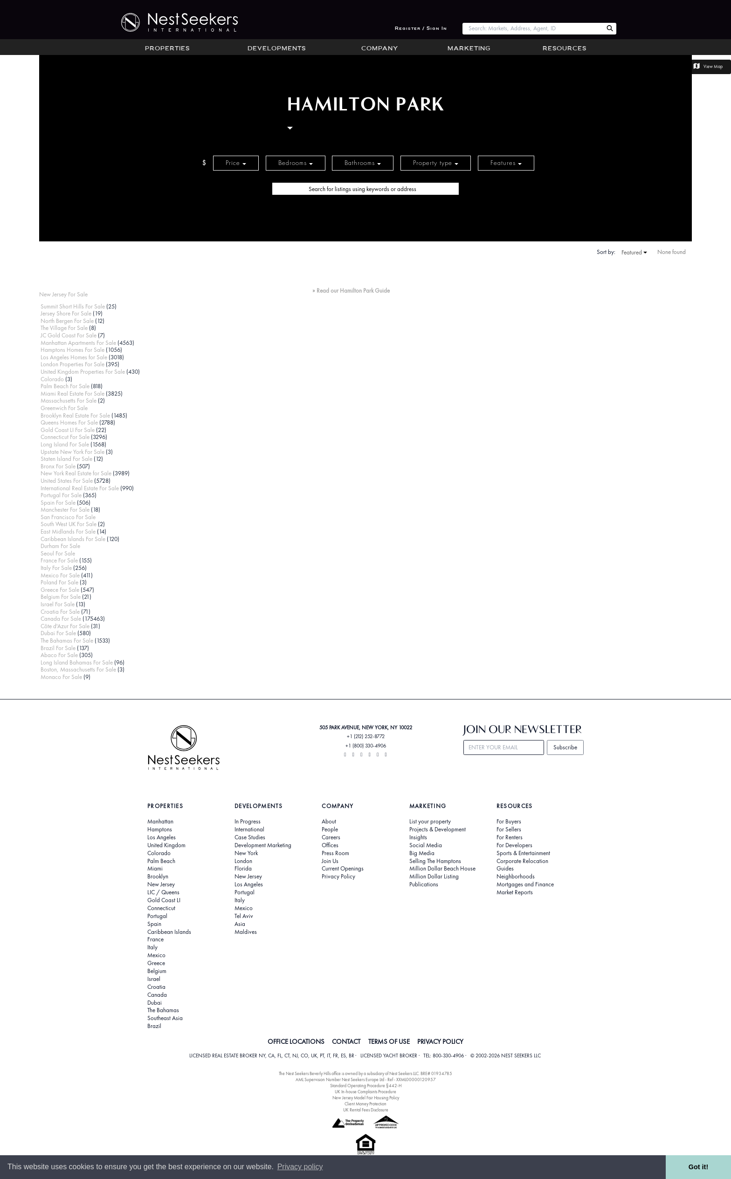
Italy (152, 947)
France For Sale (59, 560)
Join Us (330, 861)
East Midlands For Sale (68, 531)
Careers (331, 837)
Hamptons (159, 829)
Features (506, 163)
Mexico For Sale (60, 575)
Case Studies (249, 837)
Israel (153, 979)
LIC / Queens (163, 892)
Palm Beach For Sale (65, 386)
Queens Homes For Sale (69, 422)
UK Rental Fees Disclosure (365, 1110)
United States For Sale (67, 481)
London (243, 861)
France (155, 939)
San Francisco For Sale (68, 517)
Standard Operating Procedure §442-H (365, 1086)
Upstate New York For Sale (72, 452)
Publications (423, 884)
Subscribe (565, 747)
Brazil (154, 1026)
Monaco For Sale (61, 677)
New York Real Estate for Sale (76, 473)
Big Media (421, 853)
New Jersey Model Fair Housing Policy (365, 1098)
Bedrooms (295, 163)
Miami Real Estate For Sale (72, 394)
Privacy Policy (338, 876)
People (330, 829)
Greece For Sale (60, 590)
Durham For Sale (60, 546)
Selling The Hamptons (435, 861)
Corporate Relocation (522, 861)
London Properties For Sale (72, 364)
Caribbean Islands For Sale (73, 539)
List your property (430, 821)
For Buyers (509, 821)
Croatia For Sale (60, 612)
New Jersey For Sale (63, 294)
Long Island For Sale (65, 444)
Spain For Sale (58, 503)
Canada (157, 995)
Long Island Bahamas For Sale (77, 662)
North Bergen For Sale (67, 321)
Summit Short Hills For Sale (73, 306)
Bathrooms (363, 163)
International (249, 829)
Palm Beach (161, 861)
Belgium (156, 971)
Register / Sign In (421, 29)
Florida (243, 868)
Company (379, 49)
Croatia (156, 987)
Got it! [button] (698, 1167)
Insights (418, 837)
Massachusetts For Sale (69, 400)
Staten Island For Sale (66, 459)
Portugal (157, 916)
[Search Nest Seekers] (610, 29)
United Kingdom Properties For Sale (83, 372)
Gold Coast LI (163, 900)
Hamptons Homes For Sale (72, 350)
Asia (239, 924)
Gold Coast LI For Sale (68, 430)
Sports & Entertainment (523, 853)
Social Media (425, 845)
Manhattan (160, 821)
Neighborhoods (516, 876)
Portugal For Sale (61, 495)
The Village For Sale (64, 328)
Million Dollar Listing (434, 876)
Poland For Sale (59, 582)
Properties (167, 49)
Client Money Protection (365, 1104)
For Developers (514, 845)
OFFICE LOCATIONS (296, 1041)
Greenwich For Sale (64, 408)
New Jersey (161, 884)
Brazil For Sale (58, 648)
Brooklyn (157, 876)
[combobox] (532, 28)
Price (236, 163)
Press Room (335, 853)
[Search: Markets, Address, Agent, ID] (532, 28)
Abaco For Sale (59, 655)
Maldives (245, 932)
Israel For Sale (58, 604)
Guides (505, 868)
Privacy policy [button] (300, 1167)
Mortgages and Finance (525, 884)
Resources (564, 49)
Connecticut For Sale (65, 437)
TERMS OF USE (389, 1041)
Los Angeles (161, 837)
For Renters (510, 837)
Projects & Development (437, 829)
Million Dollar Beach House (442, 868)
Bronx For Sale (58, 466)
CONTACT (346, 1041)
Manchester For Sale (65, 510)
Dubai (154, 1003)
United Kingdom (166, 845)
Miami (155, 868)
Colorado (52, 379)
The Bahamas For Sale (67, 640)
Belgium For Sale (61, 597)
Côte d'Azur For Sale (65, 626)
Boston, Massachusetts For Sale (78, 669)
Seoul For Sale (58, 553)
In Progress (247, 821)
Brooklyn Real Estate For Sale (75, 415)
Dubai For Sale (58, 633)
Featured (634, 252)
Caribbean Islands (169, 932)
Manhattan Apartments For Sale (78, 343)
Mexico (156, 955)
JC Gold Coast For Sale (69, 335)
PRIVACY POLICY (440, 1041)
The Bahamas (163, 1010)
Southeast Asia (165, 1018)
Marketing (469, 49)
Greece (156, 963)
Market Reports (515, 892)
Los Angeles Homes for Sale (74, 357)
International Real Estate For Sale (80, 488)
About (329, 821)
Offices (330, 845)
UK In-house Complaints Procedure (365, 1092)
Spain (154, 924)
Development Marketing (262, 845)
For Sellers (509, 829)
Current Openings (343, 868)
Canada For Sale (61, 619)
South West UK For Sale (69, 524)
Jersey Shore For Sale (66, 313)
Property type (435, 163)
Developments (277, 49)
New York (246, 853)
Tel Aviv (243, 916)
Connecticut (161, 908)
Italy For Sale (56, 568)
